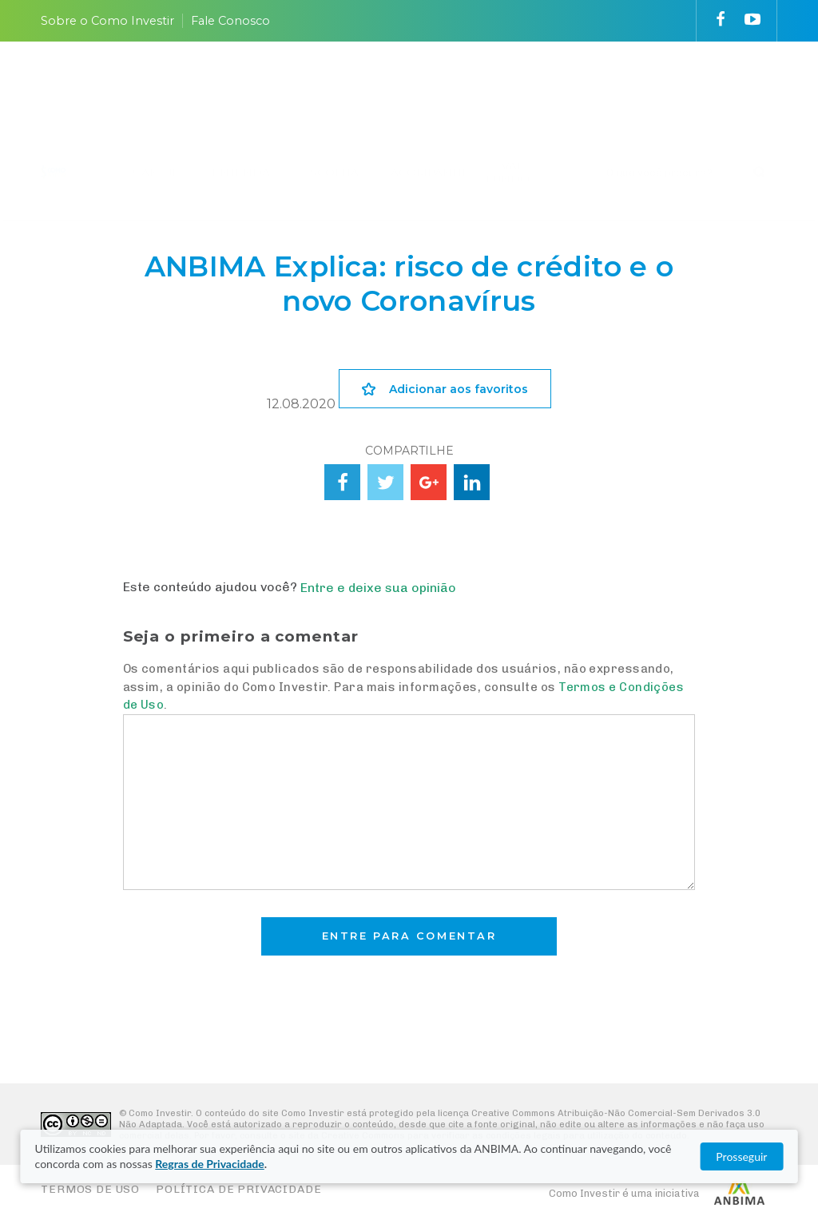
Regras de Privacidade (209, 1163)
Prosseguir (741, 1156)
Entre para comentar (409, 936)
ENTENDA (241, 88)
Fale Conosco (230, 21)
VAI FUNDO (508, 88)
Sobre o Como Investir (107, 21)
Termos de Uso (90, 1189)
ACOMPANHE (430, 88)
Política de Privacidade (238, 1189)
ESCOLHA (330, 88)
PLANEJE (153, 88)
